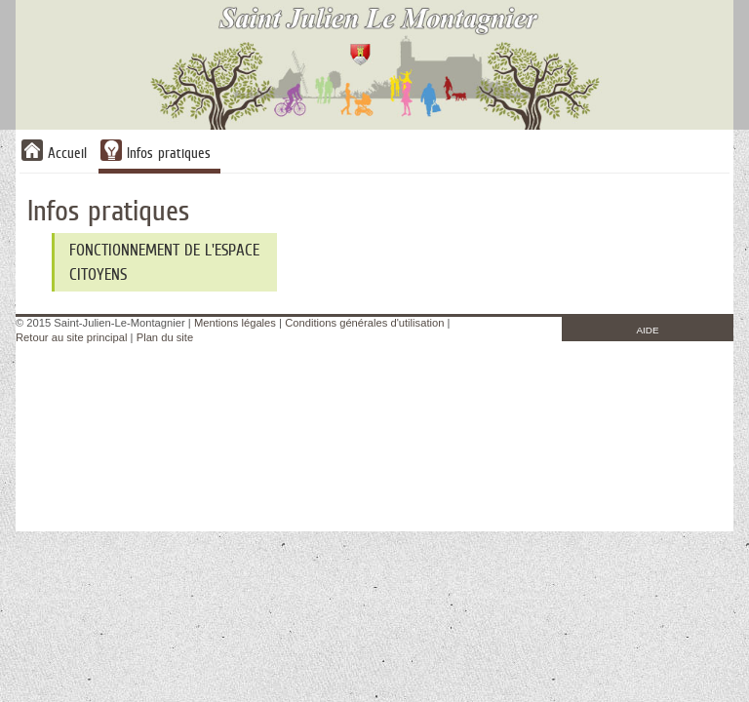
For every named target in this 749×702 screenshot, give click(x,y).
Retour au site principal (71, 337)
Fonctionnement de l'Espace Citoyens (164, 262)
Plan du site (165, 337)
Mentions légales (235, 323)
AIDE (648, 330)
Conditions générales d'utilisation (364, 323)
